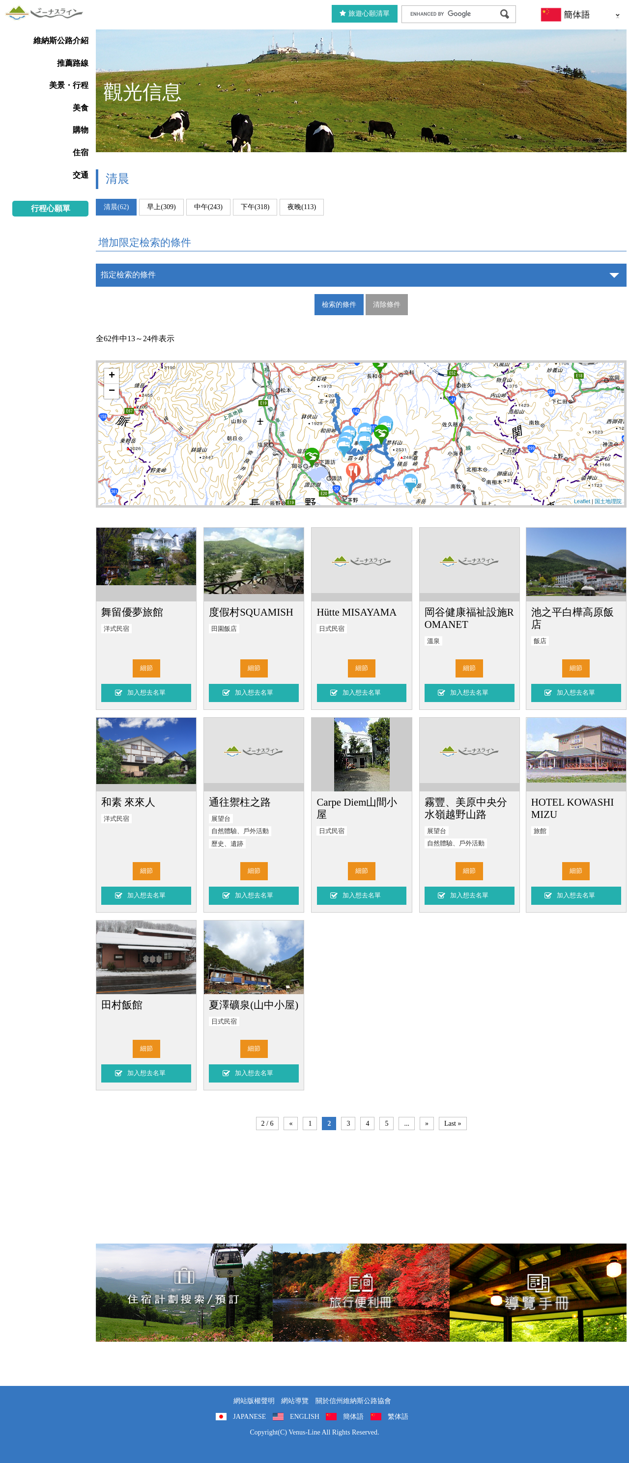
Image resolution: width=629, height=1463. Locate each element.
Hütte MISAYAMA (356, 612)
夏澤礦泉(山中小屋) (253, 1004)
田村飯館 (122, 1004)
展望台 (220, 818)
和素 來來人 (128, 802)
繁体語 (398, 1416)
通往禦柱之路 (240, 802)
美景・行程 (68, 85)
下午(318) (255, 207)
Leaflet (582, 501)
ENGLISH (304, 1416)
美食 (80, 108)
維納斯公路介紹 (60, 40)
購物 (80, 130)
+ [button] (112, 376)
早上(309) (161, 207)
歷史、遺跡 (227, 843)
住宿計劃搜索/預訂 (184, 1293)
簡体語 (353, 1416)
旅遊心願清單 (365, 13)
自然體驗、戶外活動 (240, 831)
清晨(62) (116, 207)
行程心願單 (50, 208)
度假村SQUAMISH (251, 612)
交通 (80, 175)
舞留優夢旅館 (132, 612)
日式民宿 (331, 628)
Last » (452, 1123)
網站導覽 (295, 1401)
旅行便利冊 (361, 1293)
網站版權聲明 (254, 1401)
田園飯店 (224, 628)
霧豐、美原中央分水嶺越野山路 (466, 808)
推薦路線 (72, 63)
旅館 (540, 831)
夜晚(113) (301, 207)
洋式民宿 (116, 628)
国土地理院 (608, 501)
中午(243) (208, 207)
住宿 (80, 152)
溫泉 (433, 641)
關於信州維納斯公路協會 (353, 1401)
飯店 (540, 641)
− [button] (112, 391)
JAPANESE (249, 1416)
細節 (146, 668)
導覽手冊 (538, 1293)
